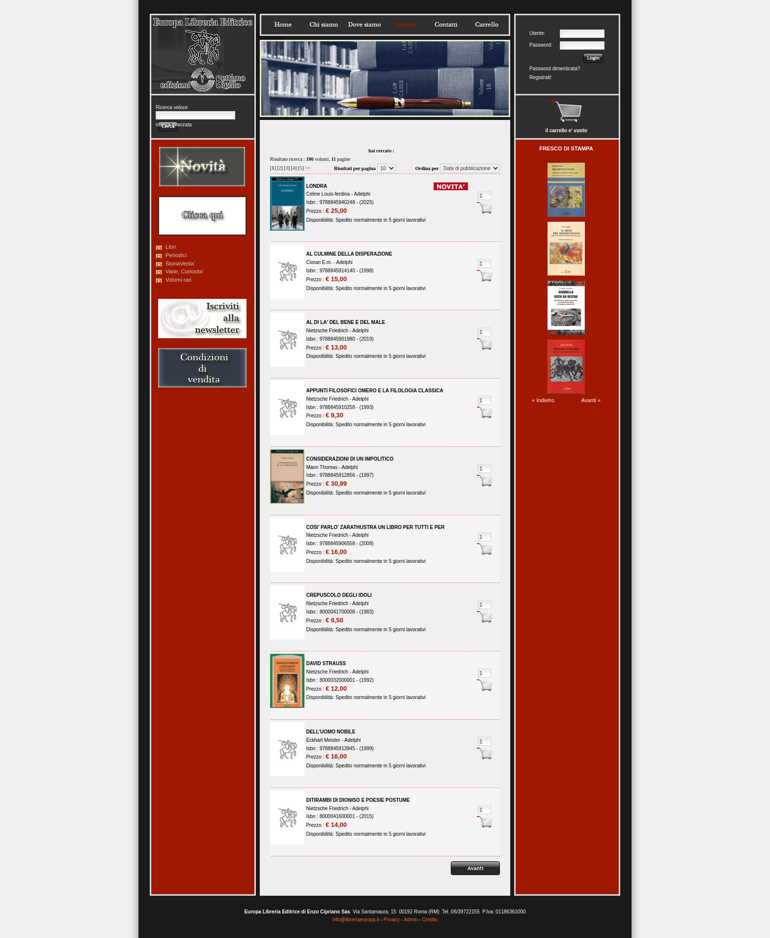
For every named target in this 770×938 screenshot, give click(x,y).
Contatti (446, 24)
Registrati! (540, 77)
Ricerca (405, 24)
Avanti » (591, 400)
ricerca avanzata (174, 124)
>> (307, 168)
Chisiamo (323, 24)
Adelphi (362, 194)
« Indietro (543, 400)
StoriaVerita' (180, 263)
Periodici (176, 255)
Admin (410, 919)
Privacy (392, 919)
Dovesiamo (364, 24)
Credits (430, 919)
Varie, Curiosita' (184, 271)
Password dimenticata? (554, 68)
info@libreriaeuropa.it (355, 919)
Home (283, 24)
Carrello (487, 24)
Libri (170, 247)
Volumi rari (178, 280)
